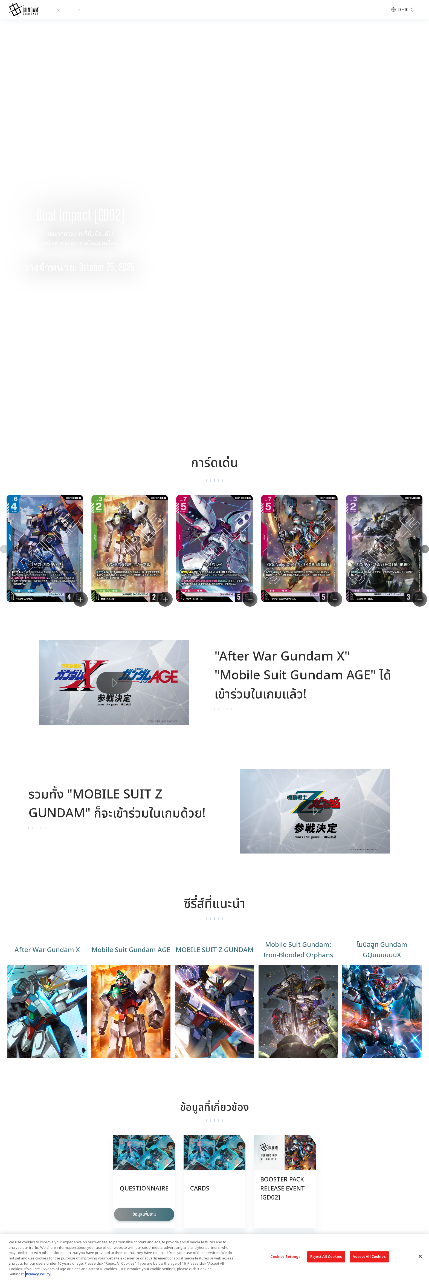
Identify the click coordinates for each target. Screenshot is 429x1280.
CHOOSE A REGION (285, 1184)
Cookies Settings (207, 1184)
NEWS (106, 9)
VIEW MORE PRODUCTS (214, 1106)
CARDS (128, 9)
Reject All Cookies (326, 1256)
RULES (171, 9)
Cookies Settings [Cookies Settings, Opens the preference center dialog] (285, 1256)
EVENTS (151, 9)
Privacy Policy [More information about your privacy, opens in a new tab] (38, 1274)
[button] (415, 133)
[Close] (420, 1256)
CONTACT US (172, 1184)
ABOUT (54, 9)
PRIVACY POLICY (245, 1184)
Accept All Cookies (369, 1256)
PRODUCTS (81, 9)
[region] (214, 1257)
